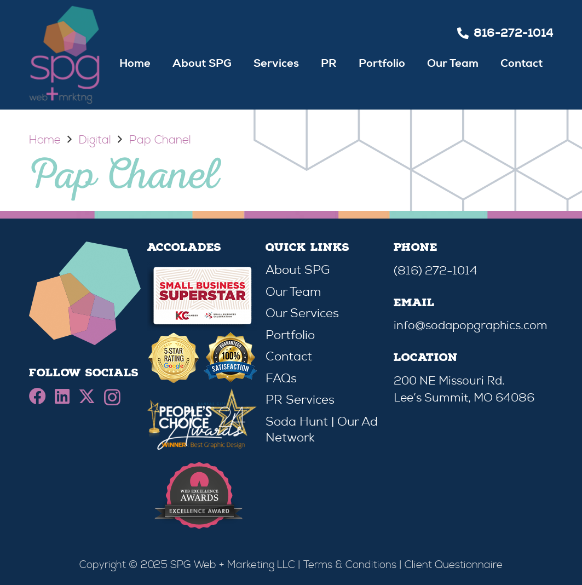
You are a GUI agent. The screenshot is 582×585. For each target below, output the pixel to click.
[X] (86, 396)
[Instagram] (112, 397)
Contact (289, 356)
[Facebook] (37, 396)
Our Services (302, 313)
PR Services (300, 400)
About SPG (298, 270)
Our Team (293, 292)
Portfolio (290, 335)
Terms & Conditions (349, 565)
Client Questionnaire (454, 565)
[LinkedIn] (62, 396)
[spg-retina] (64, 54)
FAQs (281, 378)
